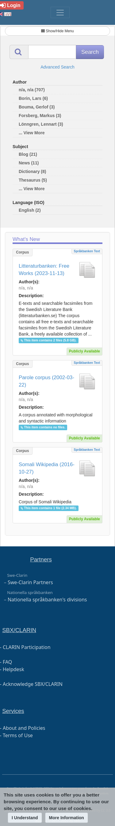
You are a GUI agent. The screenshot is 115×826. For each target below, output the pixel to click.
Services (13, 711)
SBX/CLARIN (19, 630)
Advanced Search (57, 67)
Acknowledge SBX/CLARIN (33, 684)
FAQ (7, 662)
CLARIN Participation (27, 647)
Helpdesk (13, 669)
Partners (41, 559)
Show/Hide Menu (57, 31)
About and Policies (24, 728)
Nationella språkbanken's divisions (47, 599)
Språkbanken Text (87, 251)
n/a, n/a (26, 287)
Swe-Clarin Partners (30, 582)
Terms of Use (18, 735)
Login (10, 5)
